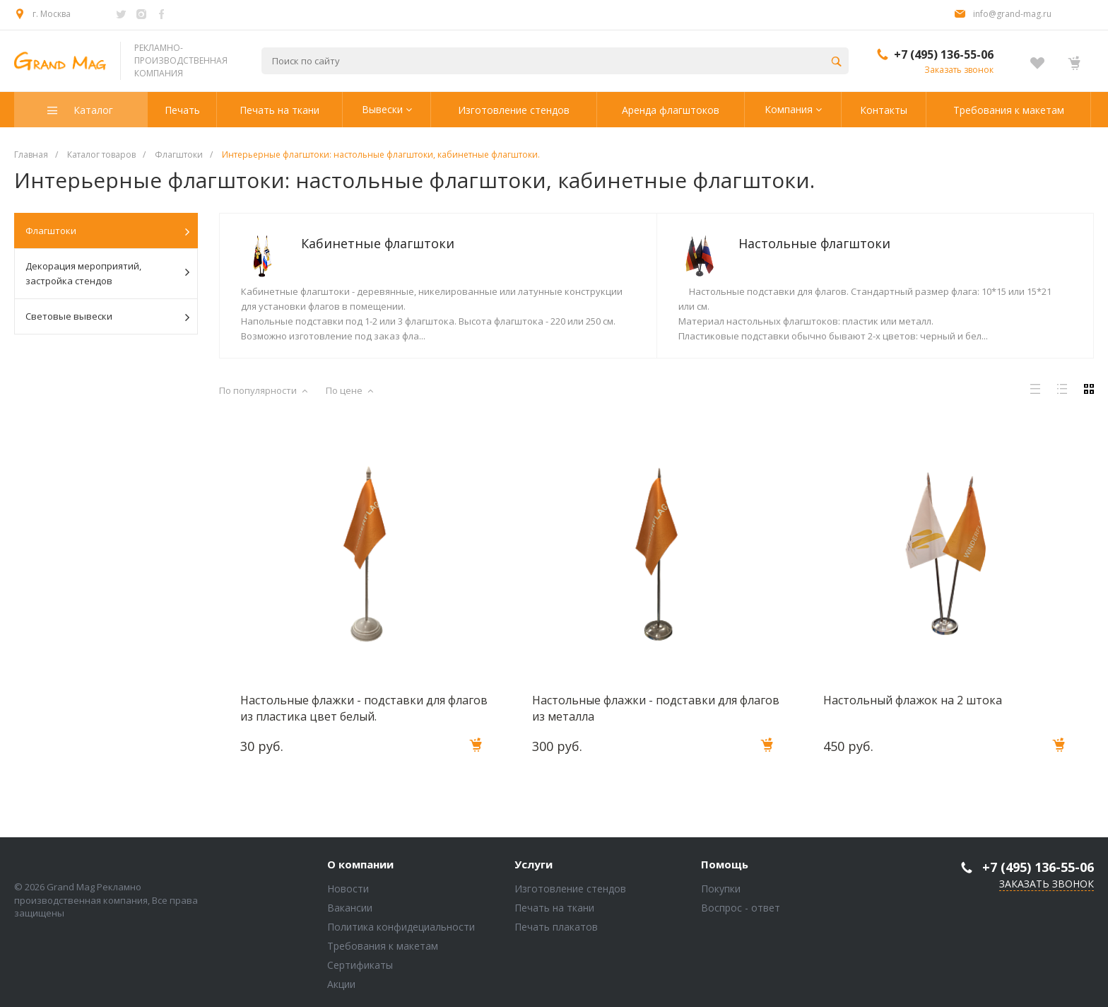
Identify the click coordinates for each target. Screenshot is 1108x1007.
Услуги (533, 864)
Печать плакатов (556, 926)
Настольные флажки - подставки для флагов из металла (655, 707)
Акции (341, 984)
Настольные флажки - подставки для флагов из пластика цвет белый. (364, 707)
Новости (348, 888)
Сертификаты (360, 965)
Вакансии (349, 907)
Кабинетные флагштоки (377, 243)
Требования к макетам (382, 946)
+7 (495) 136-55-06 (944, 54)
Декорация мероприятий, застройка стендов (107, 273)
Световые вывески (107, 317)
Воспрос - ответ (740, 907)
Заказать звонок (959, 70)
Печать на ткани (554, 907)
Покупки (721, 888)
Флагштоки (107, 231)
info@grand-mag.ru (1012, 14)
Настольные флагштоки (814, 243)
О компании (360, 864)
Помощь (724, 864)
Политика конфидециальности (401, 926)
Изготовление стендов (570, 888)
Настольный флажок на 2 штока (912, 700)
